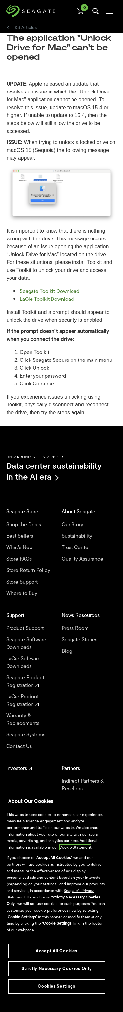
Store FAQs (19, 559)
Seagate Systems (26, 735)
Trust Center (76, 547)
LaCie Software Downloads (23, 662)
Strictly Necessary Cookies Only (57, 968)
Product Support (25, 628)
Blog (67, 651)
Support (16, 615)
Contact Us (19, 746)
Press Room (76, 628)
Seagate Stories (80, 640)
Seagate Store (23, 512)
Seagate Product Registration (25, 681)
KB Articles (26, 27)
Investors (19, 768)
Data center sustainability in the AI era (54, 471)
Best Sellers (20, 536)
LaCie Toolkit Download (47, 299)
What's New (20, 547)
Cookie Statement (75, 847)
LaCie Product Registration (22, 700)
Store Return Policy (28, 570)
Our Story (73, 524)
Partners (71, 768)
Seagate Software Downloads (26, 643)
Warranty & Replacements (23, 719)
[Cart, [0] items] (80, 11)
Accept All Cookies (56, 950)
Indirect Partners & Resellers (82, 785)
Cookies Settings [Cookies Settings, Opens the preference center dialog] (56, 986)
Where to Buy (22, 593)
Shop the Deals (25, 524)
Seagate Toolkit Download (49, 291)
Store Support (22, 582)
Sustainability (77, 536)
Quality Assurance (83, 559)
